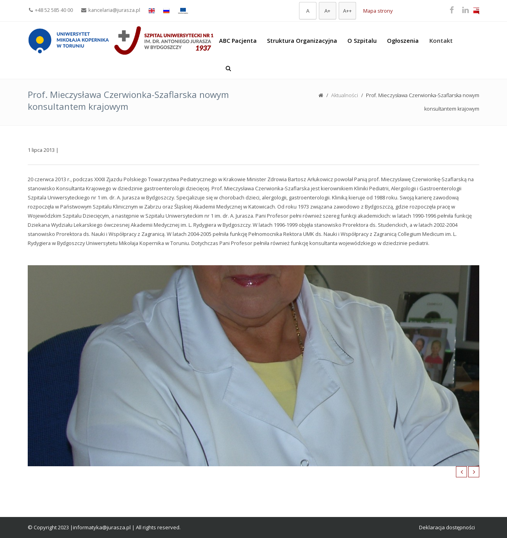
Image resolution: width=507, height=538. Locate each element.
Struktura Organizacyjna (302, 40)
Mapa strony (378, 10)
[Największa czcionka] (347, 10)
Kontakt (441, 40)
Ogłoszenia (403, 40)
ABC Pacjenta (238, 40)
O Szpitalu (362, 40)
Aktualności (344, 95)
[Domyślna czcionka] (307, 10)
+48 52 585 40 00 (51, 9)
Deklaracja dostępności (447, 527)
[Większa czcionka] (327, 10)
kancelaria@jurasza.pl (110, 9)
